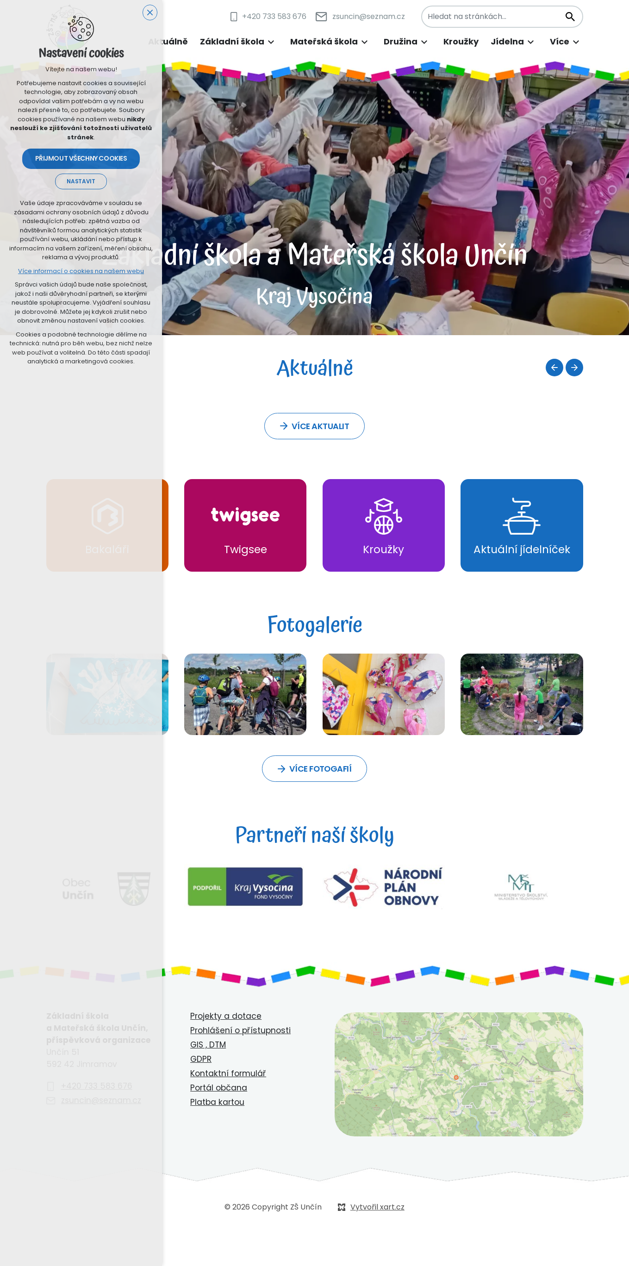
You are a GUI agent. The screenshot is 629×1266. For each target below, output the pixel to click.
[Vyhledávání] (570, 16)
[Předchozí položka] (554, 367)
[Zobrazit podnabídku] (271, 41)
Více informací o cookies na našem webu (81, 271)
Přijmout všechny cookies (81, 159)
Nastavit (81, 182)
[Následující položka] (574, 367)
